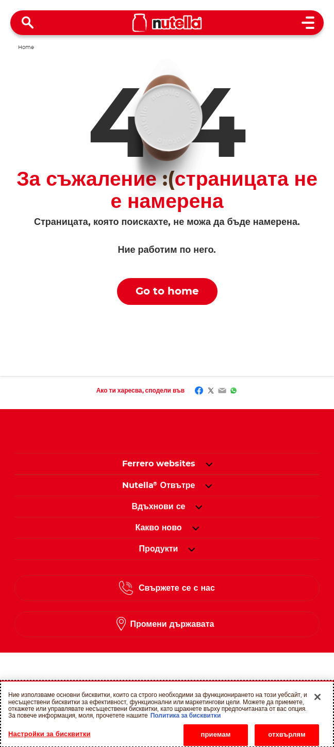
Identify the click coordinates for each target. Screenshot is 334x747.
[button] (209, 464)
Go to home (167, 291)
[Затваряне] (317, 699)
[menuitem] (158, 485)
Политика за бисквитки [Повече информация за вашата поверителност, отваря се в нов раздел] (186, 717)
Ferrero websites (158, 464)
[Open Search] (27, 22)
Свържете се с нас (177, 588)
